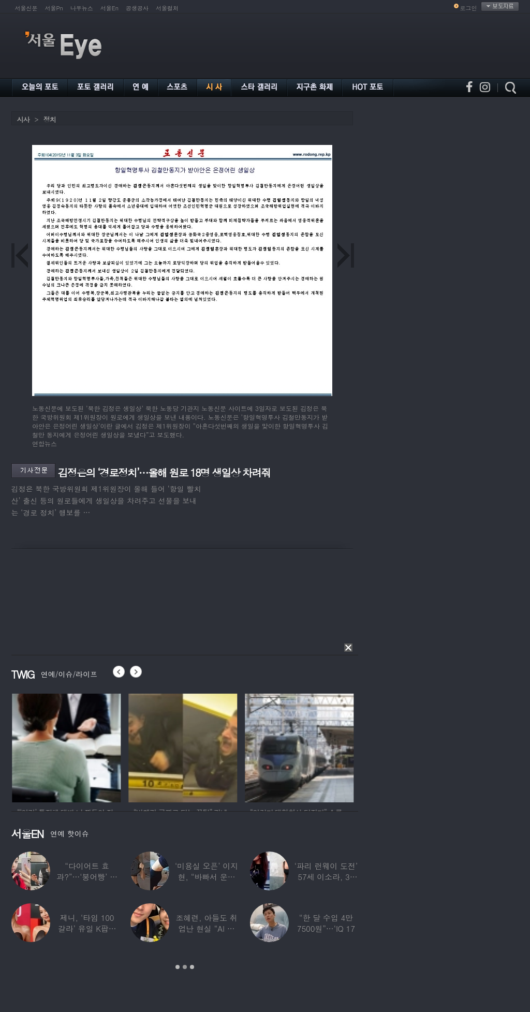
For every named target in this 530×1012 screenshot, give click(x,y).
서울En (109, 8)
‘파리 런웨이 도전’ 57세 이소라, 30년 (326, 876)
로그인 (468, 8)
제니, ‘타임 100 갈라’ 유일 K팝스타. (87, 928)
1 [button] (177, 967)
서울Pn (54, 8)
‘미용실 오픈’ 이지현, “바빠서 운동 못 (206, 876)
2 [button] (185, 967)
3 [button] (192, 967)
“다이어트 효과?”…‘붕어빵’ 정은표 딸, (86, 876)
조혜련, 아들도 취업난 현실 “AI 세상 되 (206, 928)
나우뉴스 (81, 8)
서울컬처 (167, 8)
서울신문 (26, 8)
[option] (81, 746)
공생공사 (137, 8)
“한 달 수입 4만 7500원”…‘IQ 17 (326, 923)
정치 (49, 119)
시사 (23, 119)
